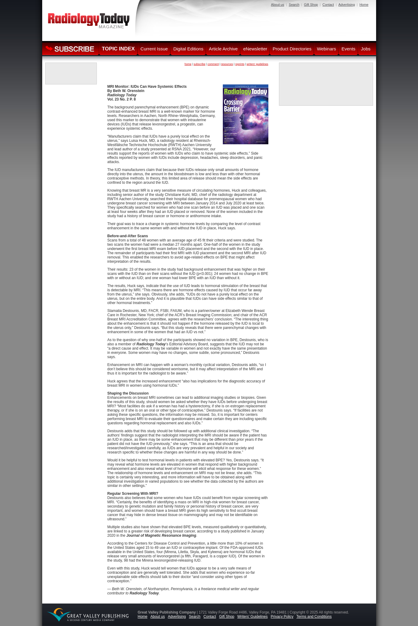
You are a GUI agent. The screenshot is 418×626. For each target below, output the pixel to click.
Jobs (366, 48)
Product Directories (292, 48)
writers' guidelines (257, 64)
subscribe (200, 64)
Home (363, 4)
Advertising (346, 4)
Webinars (326, 48)
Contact (328, 4)
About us (277, 4)
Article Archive (223, 48)
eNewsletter (255, 48)
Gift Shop (311, 4)
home (188, 64)
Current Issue (154, 48)
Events (348, 48)
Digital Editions (188, 48)
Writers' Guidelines (252, 616)
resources (227, 64)
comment (213, 64)
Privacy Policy (282, 616)
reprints (239, 64)
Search (294, 4)
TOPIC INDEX (118, 49)
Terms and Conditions (313, 616)
